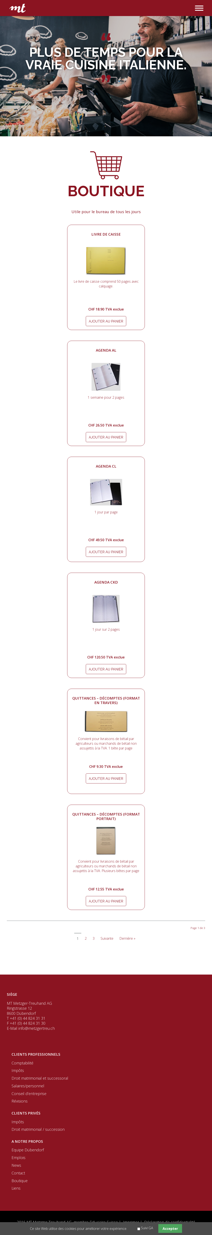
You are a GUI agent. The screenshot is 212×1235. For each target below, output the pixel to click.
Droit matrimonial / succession (38, 1129)
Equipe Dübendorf (28, 1149)
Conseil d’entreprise (29, 1093)
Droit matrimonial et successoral (40, 1078)
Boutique (20, 1180)
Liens (16, 1188)
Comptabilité (22, 1063)
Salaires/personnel (28, 1085)
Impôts (18, 1070)
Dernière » (127, 938)
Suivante (107, 938)
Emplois (18, 1157)
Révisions (20, 1101)
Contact (18, 1173)
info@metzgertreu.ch (36, 1028)
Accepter (170, 1228)
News (16, 1165)
